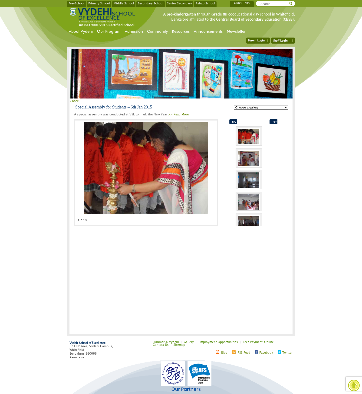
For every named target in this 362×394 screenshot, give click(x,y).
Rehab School (205, 3)
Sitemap (179, 344)
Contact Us (161, 344)
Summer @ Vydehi (166, 342)
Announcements (208, 31)
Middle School (124, 3)
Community (157, 31)
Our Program (109, 31)
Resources (181, 31)
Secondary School (150, 3)
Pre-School (77, 3)
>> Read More (178, 114)
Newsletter (236, 31)
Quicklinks (242, 3)
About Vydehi (81, 31)
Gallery (189, 342)
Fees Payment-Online (258, 342)
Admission (134, 31)
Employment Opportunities (218, 342)
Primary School (99, 3)
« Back (74, 101)
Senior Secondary (179, 3)
